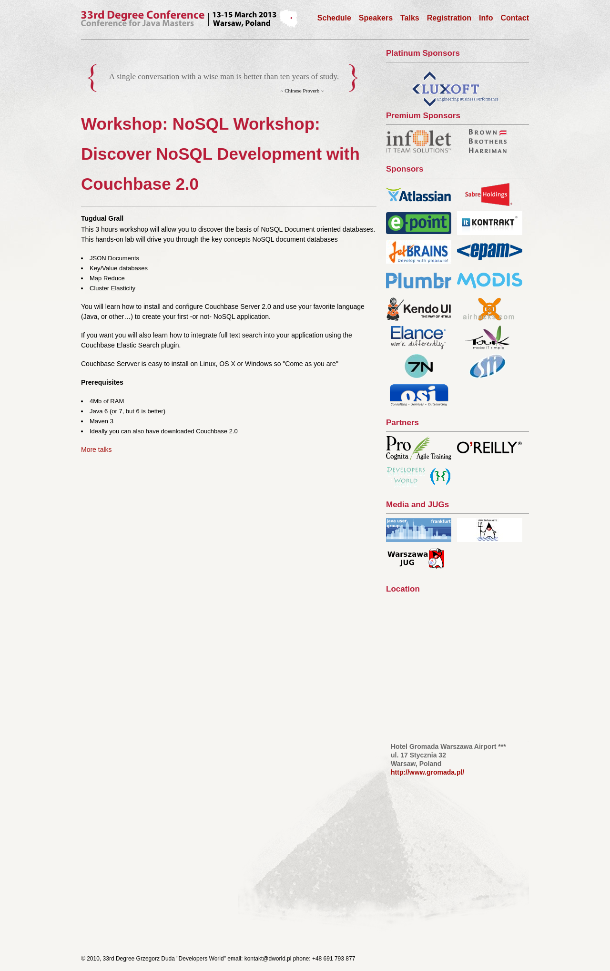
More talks (96, 449)
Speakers (376, 18)
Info (486, 18)
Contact (514, 18)
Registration (449, 18)
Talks (409, 18)
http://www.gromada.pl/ (427, 772)
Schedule (334, 18)
